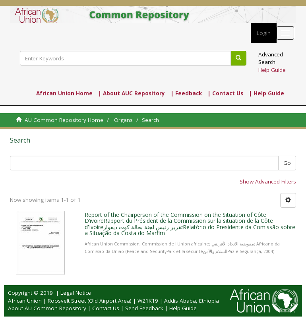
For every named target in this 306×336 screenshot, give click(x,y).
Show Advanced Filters (268, 181)
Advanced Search (270, 58)
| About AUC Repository (131, 93)
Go (287, 162)
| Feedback (186, 93)
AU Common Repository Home (64, 120)
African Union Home (64, 93)
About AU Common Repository (47, 308)
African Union (25, 300)
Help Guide (272, 69)
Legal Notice (75, 292)
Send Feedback (144, 308)
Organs (123, 120)
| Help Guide (266, 93)
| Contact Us (225, 93)
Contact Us (105, 308)
